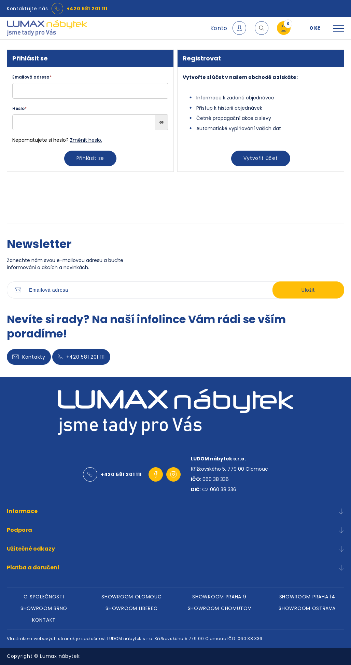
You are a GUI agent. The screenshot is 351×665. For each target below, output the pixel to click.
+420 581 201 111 (87, 8)
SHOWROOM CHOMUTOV (219, 608)
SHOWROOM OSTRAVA (307, 608)
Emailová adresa (32, 77)
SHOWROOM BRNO (43, 608)
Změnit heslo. (86, 140)
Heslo (19, 108)
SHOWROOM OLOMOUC (131, 596)
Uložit (308, 290)
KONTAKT (44, 619)
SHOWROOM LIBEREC (131, 608)
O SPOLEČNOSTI (44, 596)
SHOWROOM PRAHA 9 (219, 596)
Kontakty (28, 357)
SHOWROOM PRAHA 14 (307, 596)
